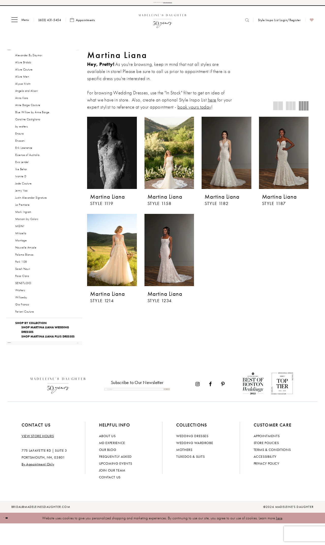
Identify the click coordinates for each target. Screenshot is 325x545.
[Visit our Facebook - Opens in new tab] (210, 405)
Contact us (110, 498)
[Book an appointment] (83, 24)
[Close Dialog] (7, 539)
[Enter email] (137, 410)
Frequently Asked (115, 478)
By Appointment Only (38, 485)
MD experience (112, 464)
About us (107, 457)
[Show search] (247, 23)
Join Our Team (112, 491)
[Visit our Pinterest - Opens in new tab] (223, 405)
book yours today (194, 110)
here (279, 539)
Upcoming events (115, 484)
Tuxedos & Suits (190, 478)
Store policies (266, 464)
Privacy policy (266, 484)
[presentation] (112, 156)
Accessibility (265, 478)
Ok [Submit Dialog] (19, 539)
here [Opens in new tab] (212, 103)
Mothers (184, 471)
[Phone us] (50, 23)
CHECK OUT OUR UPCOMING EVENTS (197, 4)
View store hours (38, 457)
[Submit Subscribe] (164, 410)
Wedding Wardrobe (194, 464)
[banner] (162, 23)
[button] (20, 24)
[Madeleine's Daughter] (58, 406)
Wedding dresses (192, 457)
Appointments (267, 457)
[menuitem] (20, 24)
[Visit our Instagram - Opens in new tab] (197, 405)
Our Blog (108, 471)
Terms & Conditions (272, 471)
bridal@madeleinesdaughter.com (40, 528)
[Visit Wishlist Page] (311, 24)
